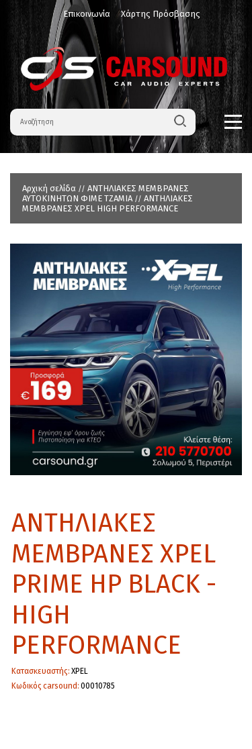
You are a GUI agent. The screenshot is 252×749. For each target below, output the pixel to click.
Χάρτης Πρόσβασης (160, 14)
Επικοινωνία (86, 14)
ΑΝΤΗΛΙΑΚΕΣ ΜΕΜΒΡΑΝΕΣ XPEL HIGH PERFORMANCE (107, 203)
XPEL (79, 671)
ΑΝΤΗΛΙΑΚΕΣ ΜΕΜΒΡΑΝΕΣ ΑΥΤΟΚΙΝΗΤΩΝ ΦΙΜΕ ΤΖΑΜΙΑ (105, 193)
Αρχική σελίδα (49, 188)
